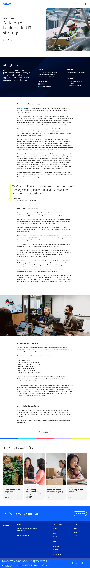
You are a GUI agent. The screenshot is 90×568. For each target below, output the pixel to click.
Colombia (55, 533)
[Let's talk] (76, 4)
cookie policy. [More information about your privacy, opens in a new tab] (8, 566)
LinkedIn (76, 528)
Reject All (68, 563)
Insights (39, 3)
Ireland (54, 538)
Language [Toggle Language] (85, 4)
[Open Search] (82, 4)
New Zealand (56, 549)
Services (25, 3)
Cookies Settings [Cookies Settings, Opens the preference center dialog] (59, 563)
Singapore (55, 551)
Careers (61, 3)
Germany (55, 536)
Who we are (53, 3)
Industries (32, 3)
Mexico (54, 544)
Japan (54, 541)
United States (56, 557)
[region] (45, 563)
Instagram (76, 535)
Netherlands (56, 546)
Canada (55, 531)
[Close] (87, 563)
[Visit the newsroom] (23, 535)
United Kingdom (57, 554)
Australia (55, 528)
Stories (46, 3)
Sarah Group (21, 108)
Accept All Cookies (78, 563)
